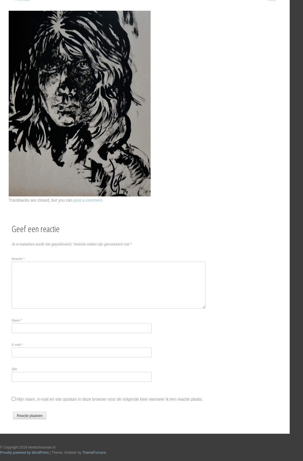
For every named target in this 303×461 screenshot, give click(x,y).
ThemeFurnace (94, 453)
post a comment (88, 200)
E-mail (17, 344)
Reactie (18, 259)
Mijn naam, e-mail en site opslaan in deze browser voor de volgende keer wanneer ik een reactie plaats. (110, 399)
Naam (17, 320)
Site (14, 369)
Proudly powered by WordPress (24, 453)
